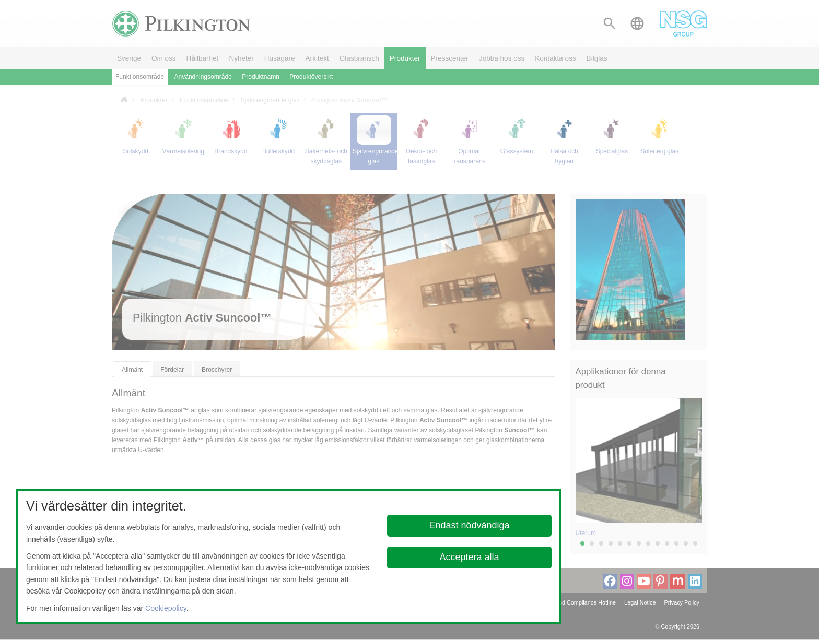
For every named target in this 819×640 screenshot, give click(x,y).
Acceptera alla (469, 557)
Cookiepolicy (165, 608)
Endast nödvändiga (469, 525)
